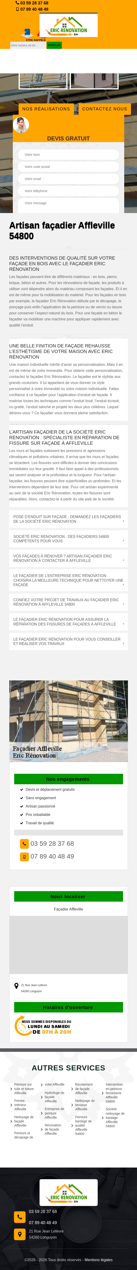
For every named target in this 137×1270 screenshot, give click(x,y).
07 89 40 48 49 (32, 9)
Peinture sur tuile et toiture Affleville (22, 1089)
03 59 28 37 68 (32, 2)
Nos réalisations (46, 109)
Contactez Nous (104, 109)
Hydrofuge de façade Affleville (52, 1097)
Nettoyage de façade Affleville (22, 1121)
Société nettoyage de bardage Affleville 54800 (113, 1117)
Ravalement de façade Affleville (82, 1089)
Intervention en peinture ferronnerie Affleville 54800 (112, 1093)
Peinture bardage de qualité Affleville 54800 (81, 1125)
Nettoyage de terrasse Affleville (83, 1105)
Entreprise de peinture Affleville (52, 1113)
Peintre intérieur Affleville (18, 1105)
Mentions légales (99, 1260)
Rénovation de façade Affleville (51, 1129)
